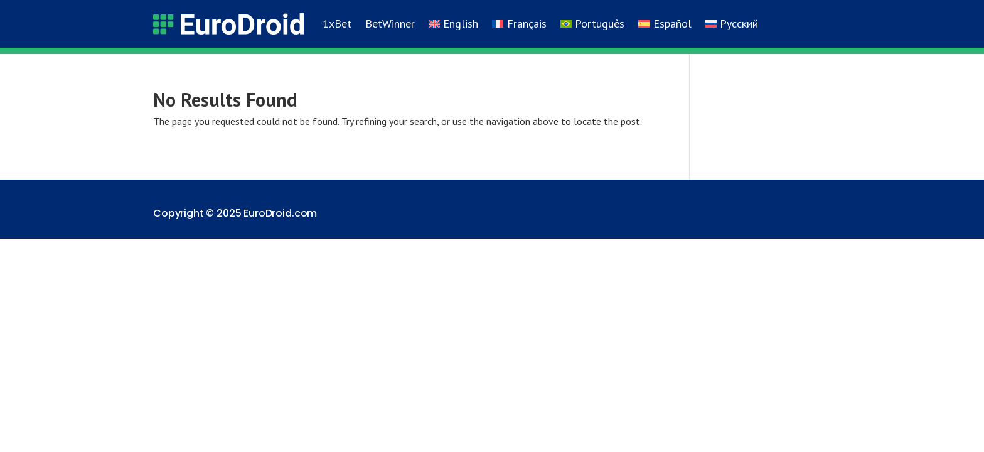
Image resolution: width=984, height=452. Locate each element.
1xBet (337, 23)
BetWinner (390, 23)
